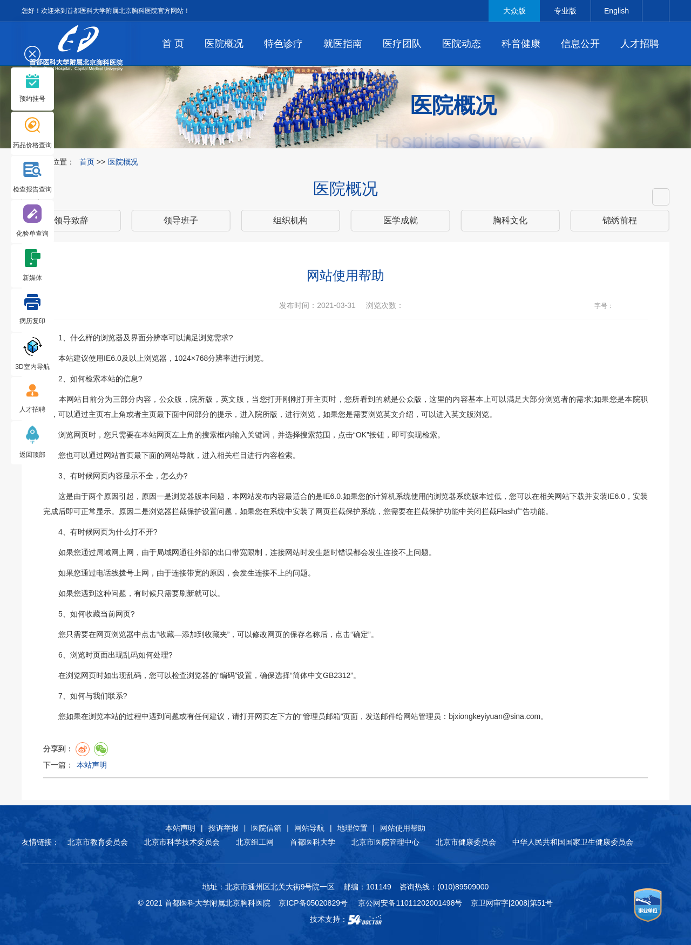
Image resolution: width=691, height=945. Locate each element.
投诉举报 (223, 828)
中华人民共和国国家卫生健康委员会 (572, 842)
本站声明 (92, 765)
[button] (660, 197)
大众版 (514, 10)
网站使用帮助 (402, 828)
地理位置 (352, 828)
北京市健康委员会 (466, 842)
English (616, 10)
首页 (86, 162)
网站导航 (309, 828)
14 (641, 306)
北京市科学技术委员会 (182, 842)
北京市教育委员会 (97, 842)
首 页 (173, 43)
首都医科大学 (312, 842)
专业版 (565, 10)
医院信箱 (266, 828)
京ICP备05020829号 (313, 903)
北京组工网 (255, 842)
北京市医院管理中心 (385, 842)
